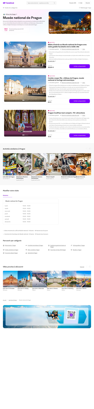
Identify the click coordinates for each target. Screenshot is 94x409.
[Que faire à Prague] (13, 300)
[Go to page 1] (23, 100)
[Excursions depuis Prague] (10, 253)
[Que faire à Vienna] (52, 288)
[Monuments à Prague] (9, 245)
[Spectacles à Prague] (31, 253)
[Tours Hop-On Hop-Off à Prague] (57, 250)
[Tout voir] (82, 266)
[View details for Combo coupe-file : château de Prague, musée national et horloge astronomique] (69, 79)
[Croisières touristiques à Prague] (34, 245)
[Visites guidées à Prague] (78, 245)
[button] (80, 2)
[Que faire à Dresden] (8, 288)
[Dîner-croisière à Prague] (32, 250)
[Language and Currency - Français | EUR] (72, 2)
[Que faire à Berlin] (81, 288)
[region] (25, 55)
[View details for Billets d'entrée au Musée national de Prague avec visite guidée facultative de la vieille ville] (69, 45)
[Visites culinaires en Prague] (10, 250)
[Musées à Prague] (76, 250)
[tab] (6, 195)
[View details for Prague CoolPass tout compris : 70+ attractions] (69, 113)
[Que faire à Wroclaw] (38, 288)
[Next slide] (90, 149)
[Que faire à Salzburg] (67, 288)
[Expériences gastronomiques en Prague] (58, 246)
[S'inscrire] (87, 2)
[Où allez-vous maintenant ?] (41, 3)
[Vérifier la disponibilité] (79, 66)
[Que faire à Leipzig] (23, 288)
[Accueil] (4, 300)
